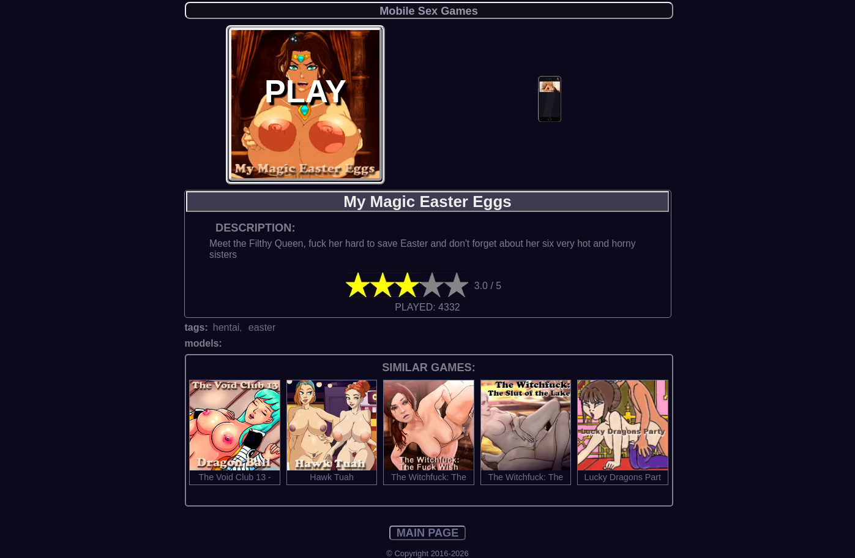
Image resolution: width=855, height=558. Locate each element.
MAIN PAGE (427, 533)
